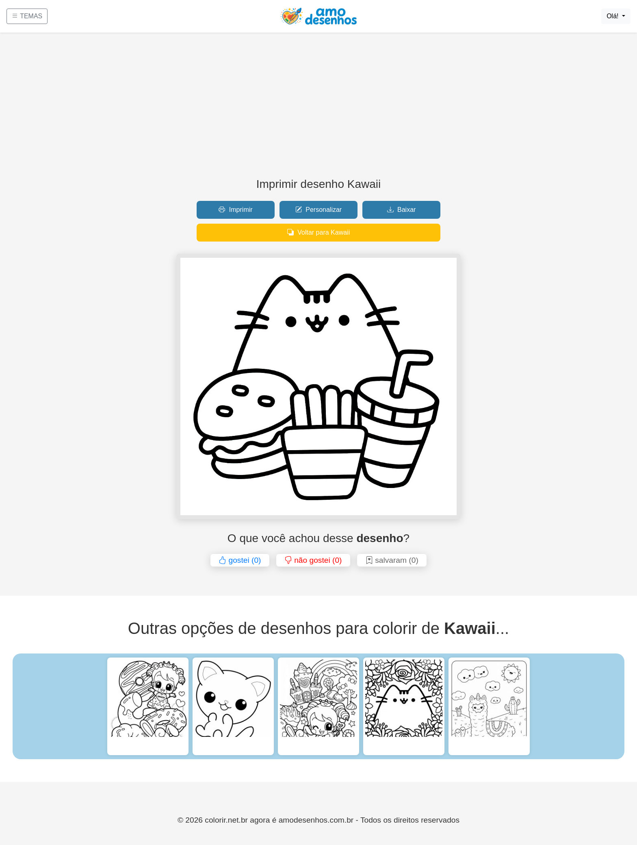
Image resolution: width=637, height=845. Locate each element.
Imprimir (235, 209)
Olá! (613, 16)
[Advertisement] (318, 108)
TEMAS (27, 16)
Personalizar (318, 209)
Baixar (401, 209)
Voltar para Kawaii (318, 232)
